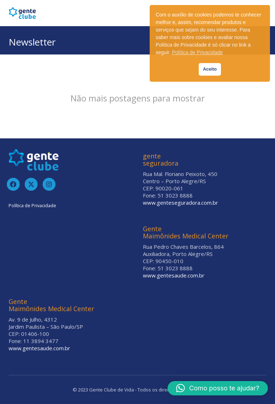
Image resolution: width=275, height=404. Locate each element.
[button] (218, 388)
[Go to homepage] (22, 13)
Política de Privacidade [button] (197, 52)
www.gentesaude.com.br (173, 275)
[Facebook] (13, 184)
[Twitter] (31, 184)
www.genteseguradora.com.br (180, 202)
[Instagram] (49, 184)
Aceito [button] (210, 69)
